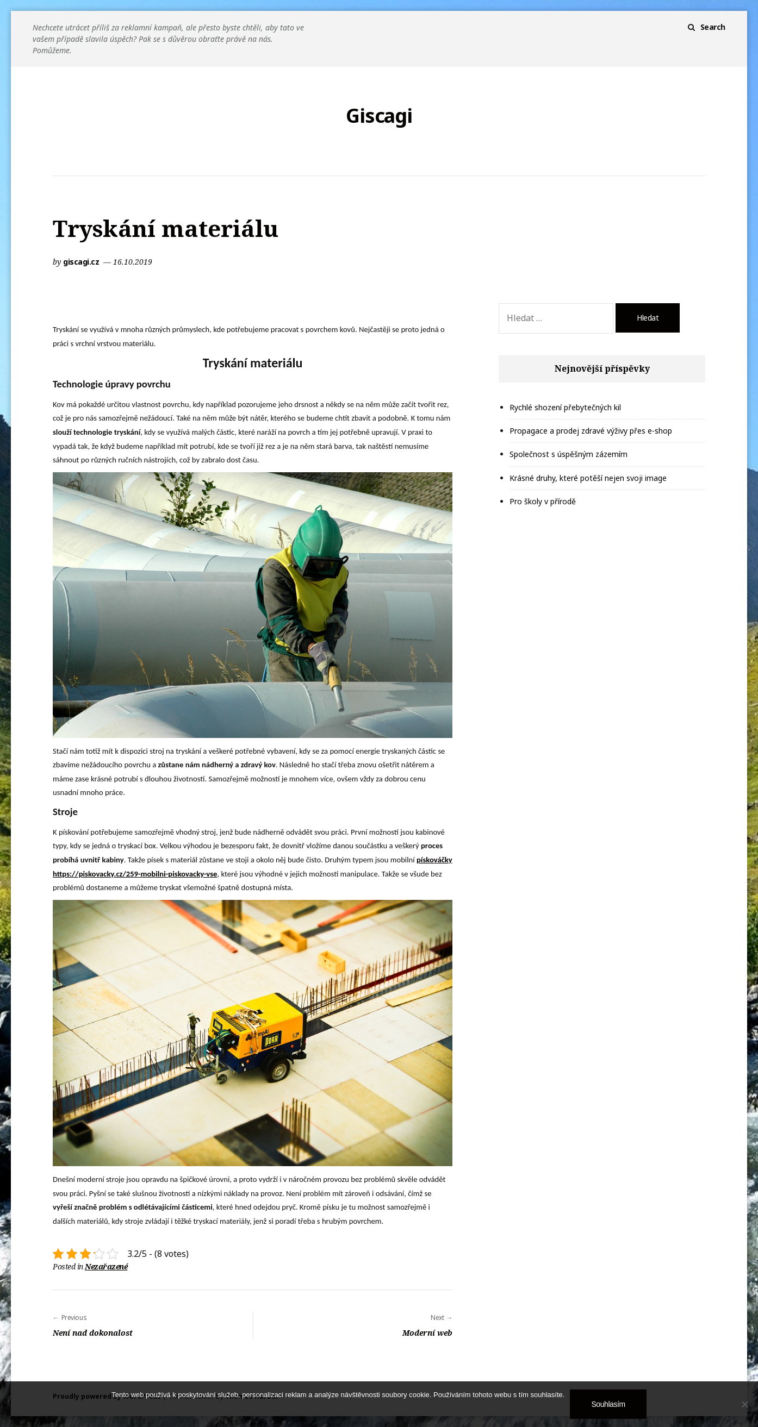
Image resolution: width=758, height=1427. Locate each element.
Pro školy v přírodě (543, 501)
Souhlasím (608, 1404)
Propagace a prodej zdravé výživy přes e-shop (591, 430)
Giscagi (379, 116)
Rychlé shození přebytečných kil (565, 407)
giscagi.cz (82, 261)
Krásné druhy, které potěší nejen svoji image (588, 478)
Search (712, 27)
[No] (744, 1404)
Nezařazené (106, 1266)
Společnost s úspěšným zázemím (568, 454)
